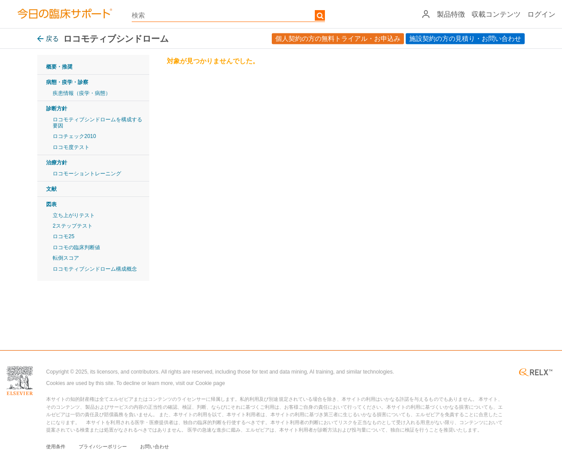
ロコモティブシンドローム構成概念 (95, 269)
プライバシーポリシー (103, 446)
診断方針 (56, 108)
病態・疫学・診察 (67, 82)
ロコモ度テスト (71, 147)
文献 (51, 189)
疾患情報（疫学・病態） (82, 93)
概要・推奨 (59, 67)
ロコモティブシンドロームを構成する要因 (97, 122)
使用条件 (55, 446)
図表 (51, 204)
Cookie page (210, 383)
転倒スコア (66, 258)
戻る (48, 38)
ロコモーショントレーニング (87, 174)
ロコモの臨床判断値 (76, 247)
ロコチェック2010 (74, 136)
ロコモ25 (63, 236)
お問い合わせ (154, 446)
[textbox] (228, 15)
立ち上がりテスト (74, 215)
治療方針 (56, 163)
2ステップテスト (73, 226)
